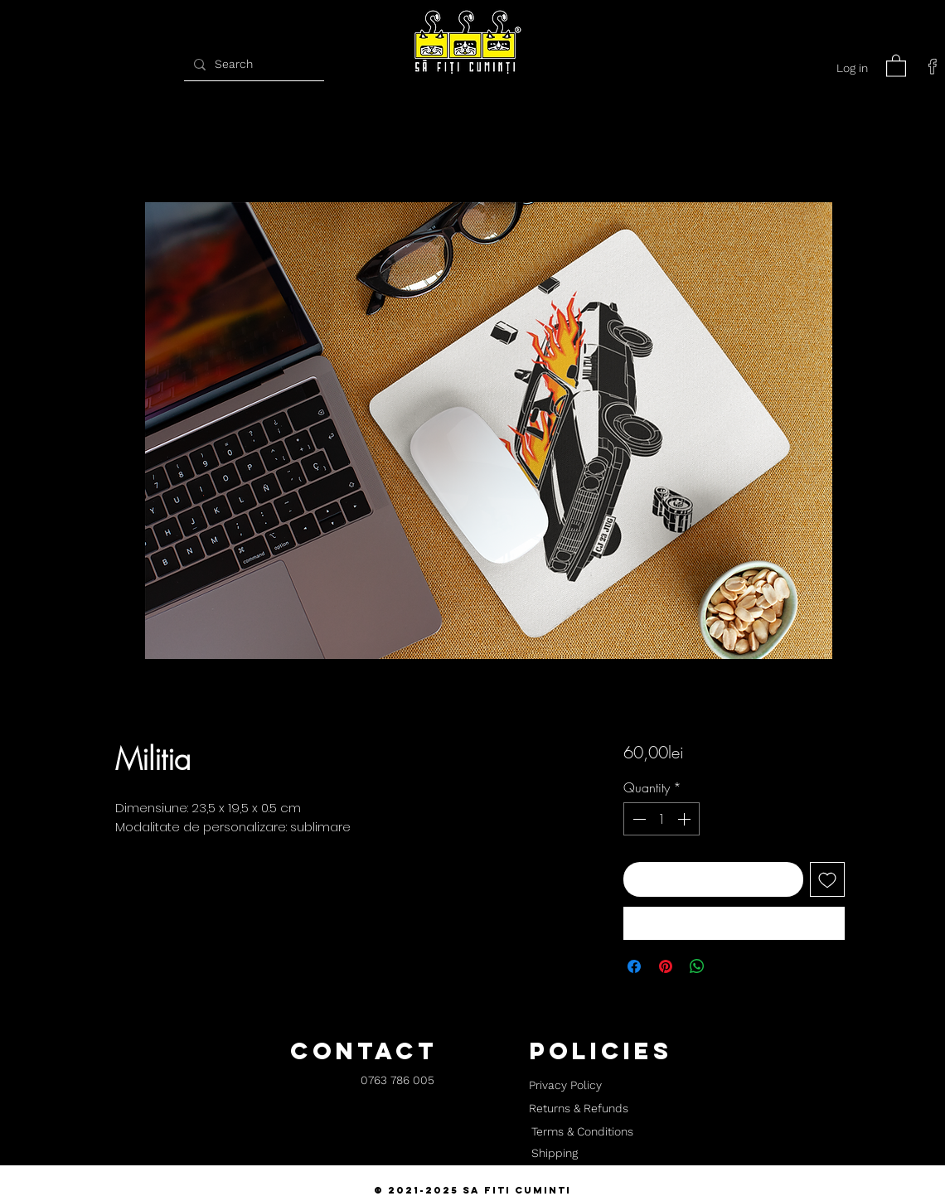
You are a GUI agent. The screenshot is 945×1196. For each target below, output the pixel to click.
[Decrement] (637, 819)
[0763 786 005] (397, 1081)
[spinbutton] (661, 819)
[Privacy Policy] (565, 1086)
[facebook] (932, 66)
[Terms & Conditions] (582, 1132)
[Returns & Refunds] (578, 1109)
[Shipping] (554, 1154)
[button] (896, 65)
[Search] (252, 64)
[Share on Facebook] (634, 966)
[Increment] (685, 819)
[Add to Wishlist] (827, 879)
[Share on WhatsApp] (697, 966)
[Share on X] (729, 966)
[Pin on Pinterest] (666, 966)
